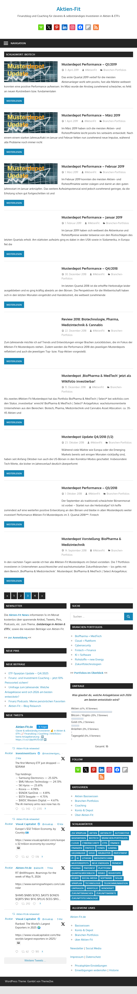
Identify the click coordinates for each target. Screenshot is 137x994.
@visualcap (47, 827)
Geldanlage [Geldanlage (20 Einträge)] (78, 856)
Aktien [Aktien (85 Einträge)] (93, 836)
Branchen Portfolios (86, 938)
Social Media (93, 951)
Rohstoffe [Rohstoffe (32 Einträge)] (114, 876)
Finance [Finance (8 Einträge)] (115, 846)
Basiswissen (82, 928)
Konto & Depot (84, 813)
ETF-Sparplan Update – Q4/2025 (29, 676)
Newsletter (76, 951)
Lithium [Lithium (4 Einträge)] (86, 861)
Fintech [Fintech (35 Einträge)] (89, 851)
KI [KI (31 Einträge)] (78, 861)
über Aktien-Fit (84, 942)
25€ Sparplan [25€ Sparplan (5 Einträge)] (79, 836)
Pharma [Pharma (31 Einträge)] (76, 871)
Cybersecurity (83, 648)
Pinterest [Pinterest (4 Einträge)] (89, 871)
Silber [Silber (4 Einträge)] (75, 881)
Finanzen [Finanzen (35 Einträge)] (77, 851)
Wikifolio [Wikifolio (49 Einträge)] (92, 891)
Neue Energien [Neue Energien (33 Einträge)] (100, 866)
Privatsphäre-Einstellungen (91, 968)
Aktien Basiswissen (86, 799)
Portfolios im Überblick (88, 676)
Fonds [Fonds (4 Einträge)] (101, 851)
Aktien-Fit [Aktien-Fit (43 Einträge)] (106, 836)
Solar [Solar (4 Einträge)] (118, 881)
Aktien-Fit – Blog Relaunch (25, 709)
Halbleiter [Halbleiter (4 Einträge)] (104, 856)
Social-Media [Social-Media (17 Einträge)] (89, 881)
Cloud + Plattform (85, 644)
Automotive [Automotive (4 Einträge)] (122, 836)
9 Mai (50, 871)
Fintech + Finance (85, 653)
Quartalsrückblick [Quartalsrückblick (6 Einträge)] (83, 876)
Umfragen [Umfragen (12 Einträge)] (77, 891)
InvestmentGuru (26, 756)
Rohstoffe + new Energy (89, 662)
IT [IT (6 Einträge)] (72, 861)
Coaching (80, 808)
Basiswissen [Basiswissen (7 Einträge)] (79, 841)
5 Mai (59, 922)
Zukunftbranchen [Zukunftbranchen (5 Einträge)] (82, 896)
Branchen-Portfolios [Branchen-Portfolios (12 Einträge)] (115, 841)
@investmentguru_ (51, 756)
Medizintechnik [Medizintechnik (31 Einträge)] (103, 861)
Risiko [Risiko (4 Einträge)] (101, 876)
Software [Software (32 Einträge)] (106, 881)
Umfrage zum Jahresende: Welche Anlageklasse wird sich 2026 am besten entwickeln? (28, 695)
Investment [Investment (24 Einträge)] (120, 856)
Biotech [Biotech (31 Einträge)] (93, 841)
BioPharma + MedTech (88, 639)
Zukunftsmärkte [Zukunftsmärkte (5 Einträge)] (106, 896)
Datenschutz (93, 960)
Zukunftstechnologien (88, 667)
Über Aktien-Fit (84, 818)
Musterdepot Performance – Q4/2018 (96, 271)
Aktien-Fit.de (24, 871)
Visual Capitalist (26, 827)
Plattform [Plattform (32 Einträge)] (104, 871)
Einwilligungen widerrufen (91, 973)
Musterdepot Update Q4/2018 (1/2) (93, 439)
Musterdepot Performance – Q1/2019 (95, 63)
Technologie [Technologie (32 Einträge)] (93, 886)
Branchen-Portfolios (114, 69)
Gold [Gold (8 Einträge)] (92, 856)
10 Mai (60, 827)
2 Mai (18, 761)
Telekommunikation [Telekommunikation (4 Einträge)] (116, 886)
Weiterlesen (14, 100)
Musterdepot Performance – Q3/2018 (96, 490)
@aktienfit (38, 871)
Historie (114, 973)
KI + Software (83, 658)
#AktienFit (91, 69)
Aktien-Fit (68, 8)
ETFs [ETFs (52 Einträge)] (104, 846)
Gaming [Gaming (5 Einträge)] (112, 851)
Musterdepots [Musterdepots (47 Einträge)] (80, 866)
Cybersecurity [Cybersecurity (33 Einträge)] (90, 846)
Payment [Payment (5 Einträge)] (117, 866)
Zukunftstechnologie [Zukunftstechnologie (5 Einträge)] (85, 901)
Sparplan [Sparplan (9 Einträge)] (77, 886)
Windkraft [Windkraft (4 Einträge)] (107, 891)
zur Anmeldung (17, 640)
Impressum (76, 960)
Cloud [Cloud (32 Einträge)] (75, 846)
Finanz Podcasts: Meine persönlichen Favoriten (37, 704)
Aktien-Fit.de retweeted (27, 751)
